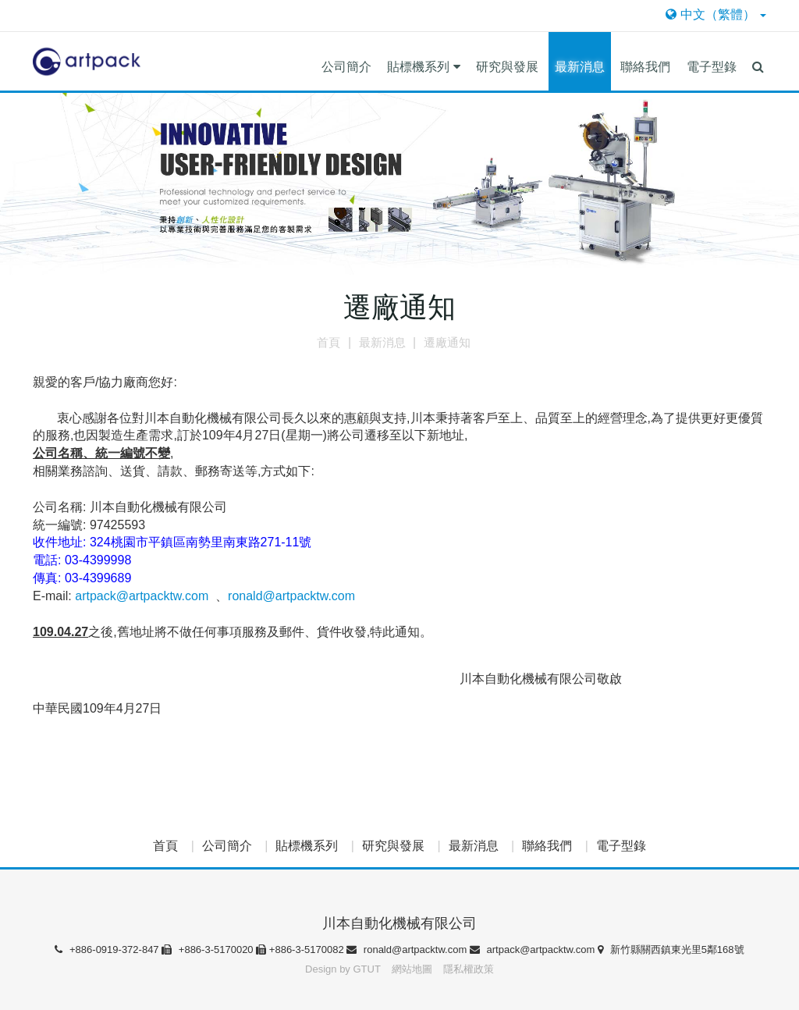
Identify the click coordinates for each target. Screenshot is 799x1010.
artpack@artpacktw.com (141, 596)
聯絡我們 (645, 66)
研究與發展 (507, 66)
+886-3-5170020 (209, 949)
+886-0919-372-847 (108, 949)
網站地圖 (413, 969)
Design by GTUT (343, 969)
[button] (758, 61)
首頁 (165, 845)
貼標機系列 (423, 66)
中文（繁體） (716, 14)
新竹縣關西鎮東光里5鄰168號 (671, 949)
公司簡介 (346, 66)
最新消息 (580, 66)
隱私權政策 (468, 969)
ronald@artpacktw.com (291, 596)
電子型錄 (712, 66)
